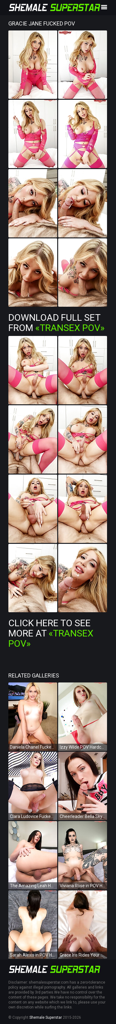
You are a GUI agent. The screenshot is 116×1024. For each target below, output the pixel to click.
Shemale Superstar (45, 1017)
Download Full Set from (56, 322)
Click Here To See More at (50, 633)
